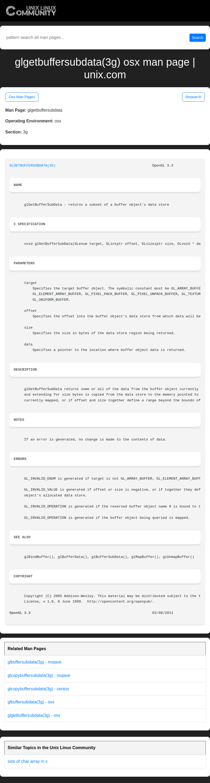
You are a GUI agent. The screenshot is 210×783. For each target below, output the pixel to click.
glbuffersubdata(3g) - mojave (34, 662)
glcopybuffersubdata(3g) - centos (38, 689)
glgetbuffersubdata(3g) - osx (34, 715)
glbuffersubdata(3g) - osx (31, 702)
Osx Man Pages (22, 97)
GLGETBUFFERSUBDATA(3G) (32, 166)
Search (197, 37)
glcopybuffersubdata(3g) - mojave (39, 675)
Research (193, 97)
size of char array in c (28, 761)
